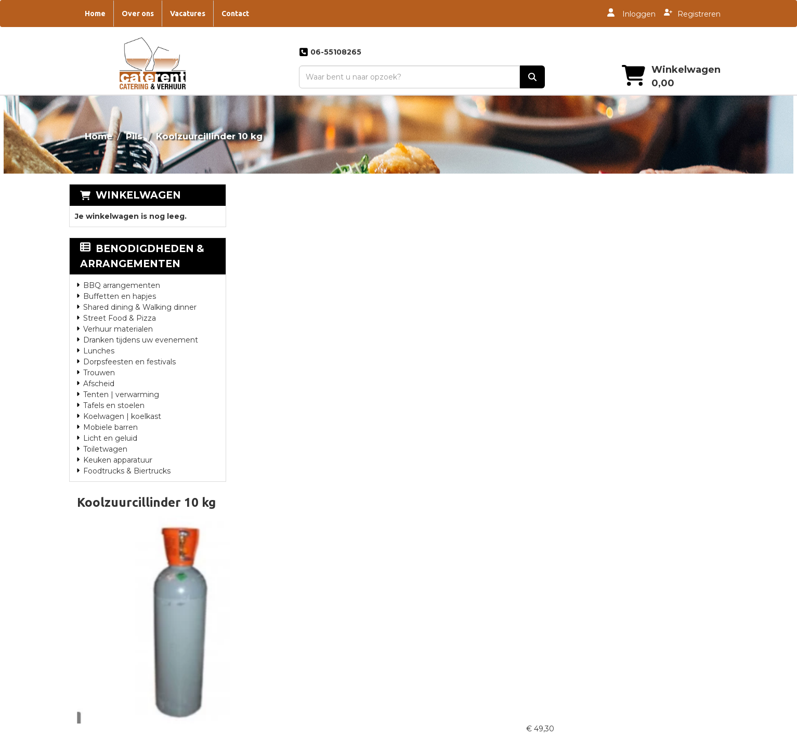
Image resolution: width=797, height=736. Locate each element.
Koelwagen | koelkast (122, 416)
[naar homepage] (151, 66)
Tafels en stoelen (114, 405)
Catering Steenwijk (444, 549)
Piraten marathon (605, 686)
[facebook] (681, 727)
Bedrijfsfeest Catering (612, 611)
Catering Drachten (443, 611)
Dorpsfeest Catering (610, 562)
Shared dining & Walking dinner (140, 307)
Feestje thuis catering (612, 649)
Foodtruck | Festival (609, 636)
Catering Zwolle (438, 574)
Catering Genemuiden (450, 624)
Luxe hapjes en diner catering (627, 624)
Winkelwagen (138, 195)
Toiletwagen (105, 449)
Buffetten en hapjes (119, 296)
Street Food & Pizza (119, 318)
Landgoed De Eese (281, 587)
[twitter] (699, 727)
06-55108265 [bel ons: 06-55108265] (114, 576)
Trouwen (99, 372)
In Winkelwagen (680, 274)
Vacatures (187, 13)
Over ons (138, 13)
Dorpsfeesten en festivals (129, 361)
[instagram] (718, 727)
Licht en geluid (110, 438)
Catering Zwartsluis (444, 649)
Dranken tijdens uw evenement (140, 340)
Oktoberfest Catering (612, 674)
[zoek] (531, 76)
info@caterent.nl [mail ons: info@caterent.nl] (121, 597)
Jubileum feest (600, 661)
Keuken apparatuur (117, 460)
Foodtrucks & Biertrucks (127, 471)
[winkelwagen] (632, 76)
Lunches (98, 351)
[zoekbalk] (407, 76)
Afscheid (98, 383)
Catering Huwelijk (442, 599)
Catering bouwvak (606, 599)
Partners (261, 562)
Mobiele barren (110, 427)
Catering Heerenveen (449, 587)
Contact (235, 13)
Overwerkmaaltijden (282, 574)
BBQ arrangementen (121, 285)
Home (95, 13)
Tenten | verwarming (121, 394)
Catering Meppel (440, 562)
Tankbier (588, 574)
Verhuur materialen (118, 329)
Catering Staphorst (444, 636)
